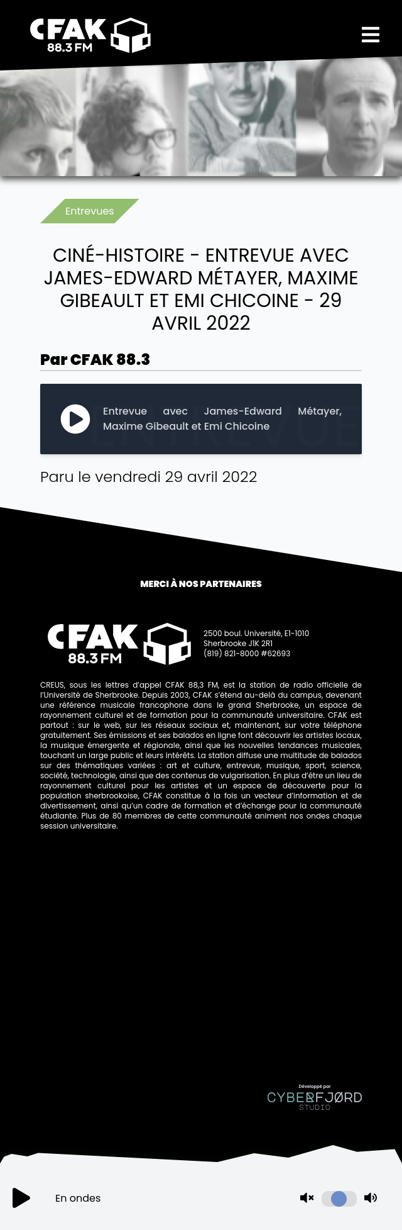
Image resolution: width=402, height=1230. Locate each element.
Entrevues (89, 211)
